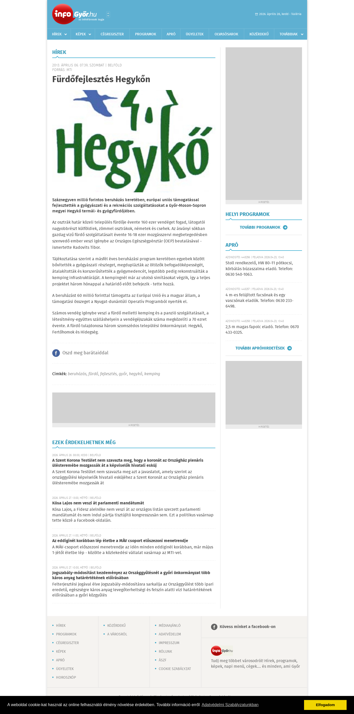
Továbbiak (289, 34)
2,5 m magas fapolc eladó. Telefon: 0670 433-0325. (262, 330)
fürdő (93, 374)
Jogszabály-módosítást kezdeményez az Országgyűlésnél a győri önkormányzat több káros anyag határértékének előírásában (131, 575)
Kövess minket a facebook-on (248, 627)
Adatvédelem (170, 634)
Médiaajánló (170, 626)
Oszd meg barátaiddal (85, 353)
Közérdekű (259, 34)
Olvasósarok (226, 34)
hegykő (135, 374)
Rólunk (165, 651)
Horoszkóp (66, 677)
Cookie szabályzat (175, 669)
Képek (81, 34)
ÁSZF (162, 660)
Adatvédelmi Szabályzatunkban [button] (230, 705)
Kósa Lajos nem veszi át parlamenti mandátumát (98, 503)
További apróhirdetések (260, 348)
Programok (145, 34)
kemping (152, 374)
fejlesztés (108, 374)
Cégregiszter (112, 34)
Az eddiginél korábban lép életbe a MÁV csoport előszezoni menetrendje (120, 541)
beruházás (77, 374)
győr (123, 374)
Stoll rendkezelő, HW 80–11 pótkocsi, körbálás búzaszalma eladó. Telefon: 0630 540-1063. (259, 269)
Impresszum (169, 643)
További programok (260, 227)
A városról (117, 634)
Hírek (57, 34)
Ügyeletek (195, 34)
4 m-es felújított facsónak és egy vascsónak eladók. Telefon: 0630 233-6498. (259, 301)
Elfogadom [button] (325, 705)
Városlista (108, 14)
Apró (171, 34)
